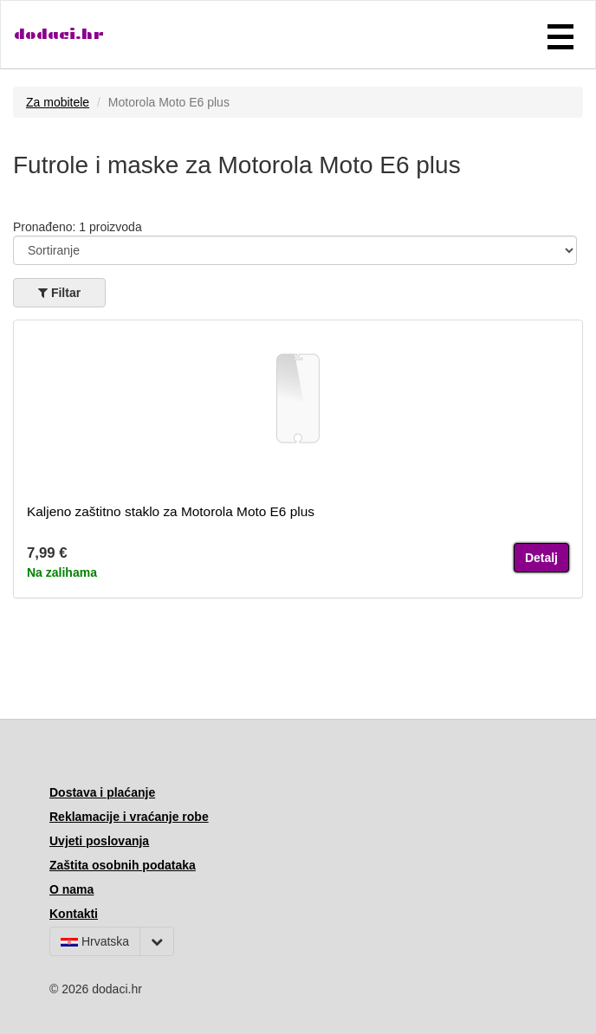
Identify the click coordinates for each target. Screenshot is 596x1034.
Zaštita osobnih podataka (122, 865)
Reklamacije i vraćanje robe (129, 817)
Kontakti (73, 914)
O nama (71, 889)
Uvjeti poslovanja (99, 841)
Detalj (541, 558)
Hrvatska (95, 941)
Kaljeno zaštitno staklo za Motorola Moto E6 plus (170, 511)
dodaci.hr (59, 34)
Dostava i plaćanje (102, 792)
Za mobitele (57, 102)
